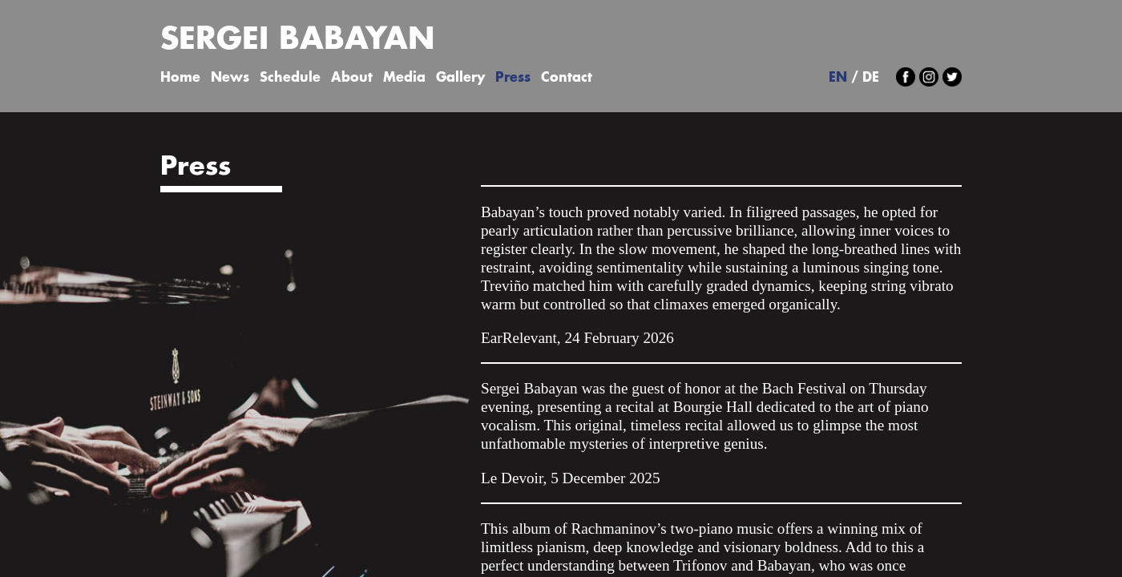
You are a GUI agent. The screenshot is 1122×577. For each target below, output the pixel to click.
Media (404, 78)
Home (180, 78)
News (230, 78)
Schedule (290, 78)
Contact (566, 78)
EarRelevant (519, 337)
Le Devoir (512, 478)
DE (870, 78)
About (352, 78)
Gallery (460, 78)
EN (838, 78)
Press (513, 78)
